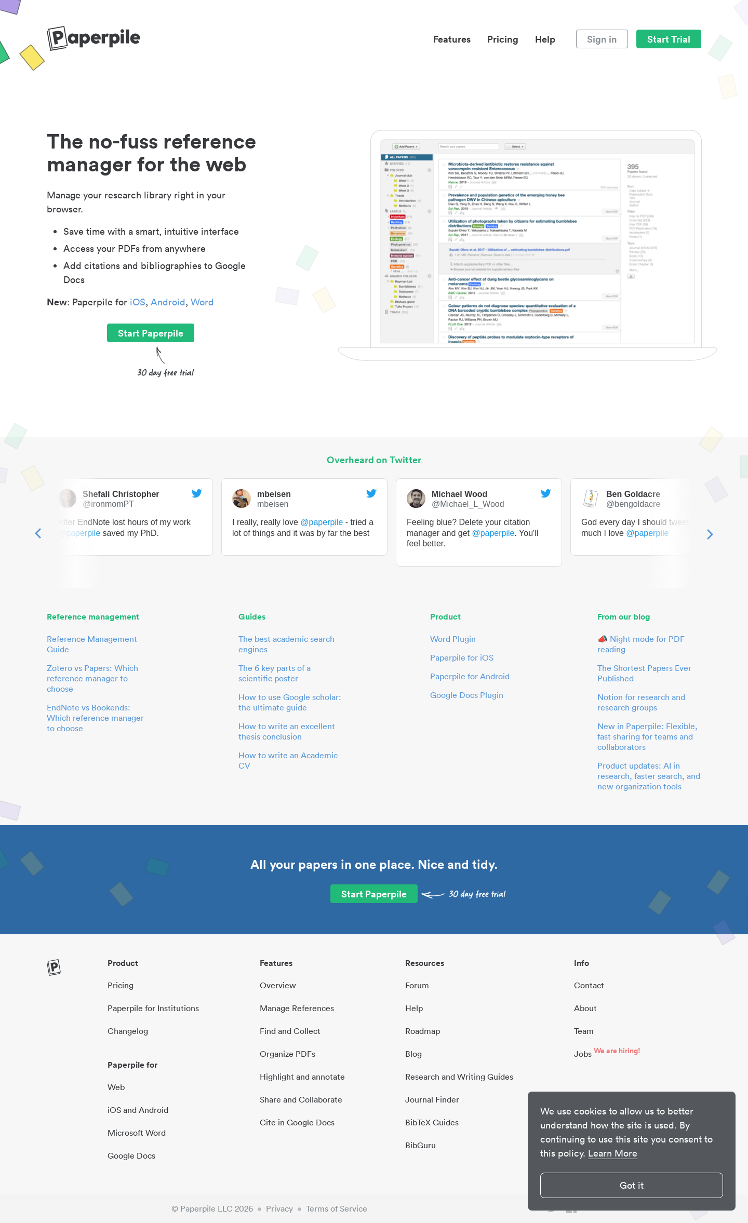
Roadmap (422, 1031)
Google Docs (131, 1155)
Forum (417, 985)
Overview (278, 985)
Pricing (502, 39)
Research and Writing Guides (459, 1076)
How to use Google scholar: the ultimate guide (289, 702)
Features (452, 39)
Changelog (128, 1031)
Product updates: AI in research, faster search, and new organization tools (648, 775)
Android (168, 302)
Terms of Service (336, 1208)
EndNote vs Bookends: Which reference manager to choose (95, 717)
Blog (413, 1054)
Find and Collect (290, 1031)
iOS (137, 302)
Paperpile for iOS (461, 657)
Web (116, 1087)
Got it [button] (632, 1185)
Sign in (602, 39)
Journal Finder (432, 1099)
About (585, 1008)
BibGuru (420, 1145)
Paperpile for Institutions (153, 1008)
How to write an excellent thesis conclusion (286, 731)
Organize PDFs (287, 1054)
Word (202, 302)
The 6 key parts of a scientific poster (274, 673)
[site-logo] (93, 39)
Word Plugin (453, 639)
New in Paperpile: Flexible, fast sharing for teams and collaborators (647, 736)
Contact (589, 985)
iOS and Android (138, 1110)
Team (584, 1031)
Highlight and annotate (302, 1076)
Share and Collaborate (301, 1099)
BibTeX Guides (432, 1122)
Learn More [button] (612, 1153)
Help (545, 39)
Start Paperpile (150, 333)
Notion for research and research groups (641, 702)
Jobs (583, 1054)
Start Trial (668, 39)
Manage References (297, 1008)
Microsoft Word (137, 1132)
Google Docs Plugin (466, 695)
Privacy (279, 1208)
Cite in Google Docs (297, 1122)
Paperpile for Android (470, 676)
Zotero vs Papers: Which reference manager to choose (92, 678)
